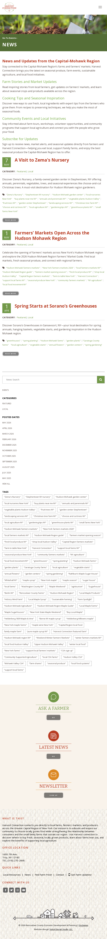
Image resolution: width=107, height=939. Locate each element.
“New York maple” (49, 580)
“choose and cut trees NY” (14, 207)
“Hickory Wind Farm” (13, 599)
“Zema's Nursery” (14, 194)
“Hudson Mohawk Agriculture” (18, 605)
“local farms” (10, 586)
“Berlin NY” (9, 593)
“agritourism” (77, 586)
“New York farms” (12, 650)
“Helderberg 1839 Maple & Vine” (19, 618)
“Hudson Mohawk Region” (62, 593)
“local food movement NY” (14, 284)
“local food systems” (80, 663)
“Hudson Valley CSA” (73, 657)
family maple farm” (13, 631)
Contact (60, 874)
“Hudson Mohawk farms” (52, 340)
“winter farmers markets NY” (88, 637)
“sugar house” (89, 580)
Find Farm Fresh (43, 874)
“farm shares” (35, 663)
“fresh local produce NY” (80, 272)
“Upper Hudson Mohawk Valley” (49, 644)
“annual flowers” (56, 344)
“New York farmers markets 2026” (58, 267)
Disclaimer (83, 925)
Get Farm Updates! (81, 874)
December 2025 (9, 445)
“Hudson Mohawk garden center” (67, 194)
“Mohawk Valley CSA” (14, 663)
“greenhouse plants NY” (81, 207)
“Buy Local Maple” (74, 612)
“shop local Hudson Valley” (44, 541)
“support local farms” (14, 669)
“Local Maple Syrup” (37, 599)
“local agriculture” (19, 344)
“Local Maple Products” (89, 593)
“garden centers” (74, 344)
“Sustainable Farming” (62, 599)
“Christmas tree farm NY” (86, 203)
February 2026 (9, 439)
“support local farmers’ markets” (40, 650)
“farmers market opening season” (51, 272)
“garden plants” (73, 340)
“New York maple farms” (15, 625)
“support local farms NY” (13, 280)
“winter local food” (77, 644)
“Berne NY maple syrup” (50, 618)
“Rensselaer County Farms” (32, 593)
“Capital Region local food (70, 625)
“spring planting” (30, 340)
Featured (21, 171)
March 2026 (8, 433)
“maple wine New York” (42, 625)
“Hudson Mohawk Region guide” (17, 272)
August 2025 (8, 467)
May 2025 (6, 478)
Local (30, 171)
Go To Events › (9, 38)
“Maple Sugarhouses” (14, 612)
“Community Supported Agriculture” (20, 657)
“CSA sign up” (67, 650)
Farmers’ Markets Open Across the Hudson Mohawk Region (52, 235)
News (28, 874)
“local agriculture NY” (38, 207)
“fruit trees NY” (9, 203)
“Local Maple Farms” (88, 605)
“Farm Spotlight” (84, 599)
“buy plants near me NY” (25, 198)
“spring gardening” (93, 344)
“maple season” (69, 580)
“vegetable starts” (37, 344)
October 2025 (9, 456)
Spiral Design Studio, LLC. (61, 929)
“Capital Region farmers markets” (34, 276)
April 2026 (7, 428)
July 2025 (6, 472)
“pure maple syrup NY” (37, 631)
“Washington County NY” (32, 586)
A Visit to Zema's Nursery (42, 160)
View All (6, 483)
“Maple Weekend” (57, 586)
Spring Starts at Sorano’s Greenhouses (56, 306)
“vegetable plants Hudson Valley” (84, 198)
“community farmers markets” (71, 280)
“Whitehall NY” (10, 580)
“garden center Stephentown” (32, 203)
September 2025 (9, 461)
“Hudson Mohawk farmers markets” (23, 267)
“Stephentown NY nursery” (37, 194)
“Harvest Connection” (87, 276)
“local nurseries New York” (16, 503)
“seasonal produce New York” (41, 280)
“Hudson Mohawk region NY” (17, 637)
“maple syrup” (29, 580)
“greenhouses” (13, 340)
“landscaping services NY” (60, 203)
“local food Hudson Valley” (16, 644)
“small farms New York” (89, 522)
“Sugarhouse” (94, 586)
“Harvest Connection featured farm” (70, 631)
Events (5, 390)
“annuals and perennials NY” (52, 198)
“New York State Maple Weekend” (45, 612)
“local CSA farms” (50, 657)
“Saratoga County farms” (35, 567)
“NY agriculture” (95, 280)
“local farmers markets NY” (88, 267)
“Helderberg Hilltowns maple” (80, 618)
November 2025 (9, 450)
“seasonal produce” (56, 663)
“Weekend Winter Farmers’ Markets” (53, 637)
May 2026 (6, 422)
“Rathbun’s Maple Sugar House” (83, 573)
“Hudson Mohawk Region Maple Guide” (55, 605)
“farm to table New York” (63, 276)
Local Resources (12, 874)
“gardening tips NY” (59, 207)
